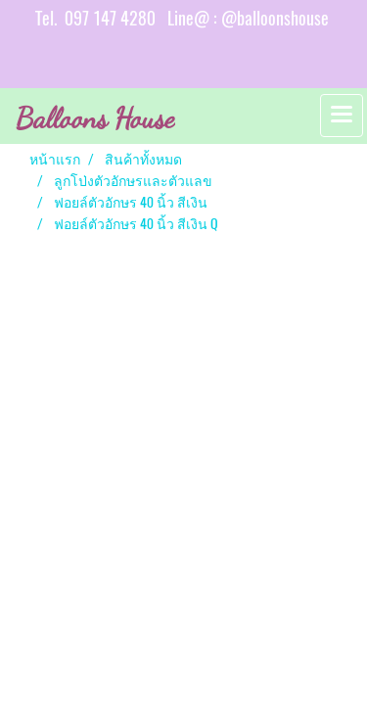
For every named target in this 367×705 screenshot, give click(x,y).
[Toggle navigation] (341, 115)
